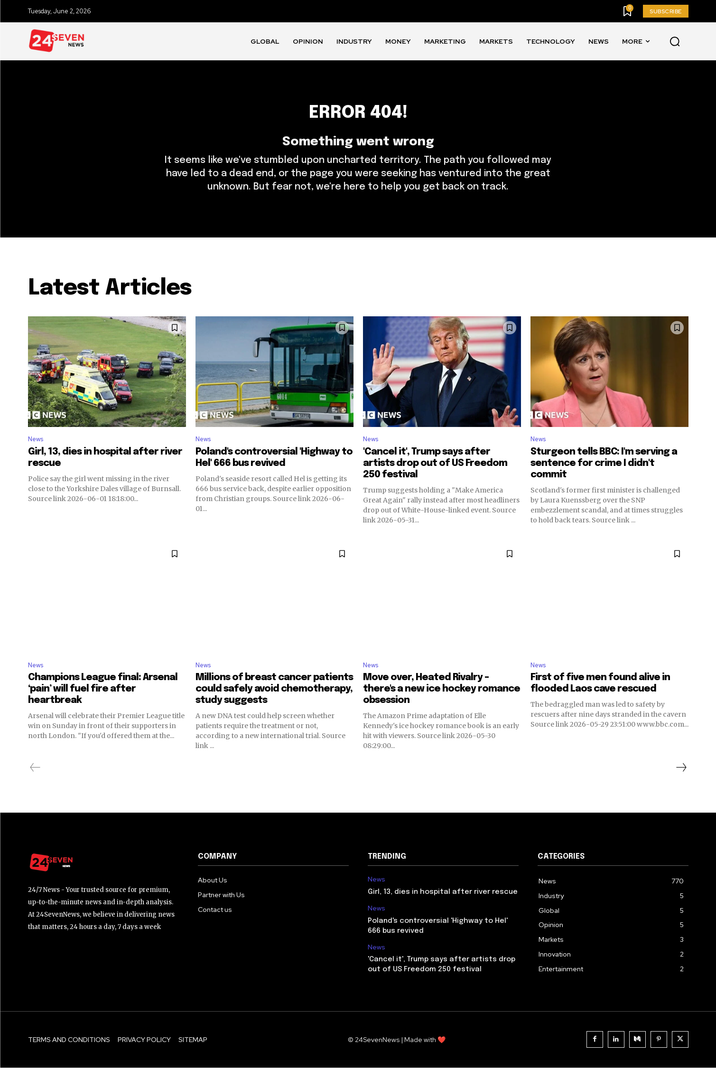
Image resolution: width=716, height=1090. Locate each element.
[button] (674, 42)
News (37, 458)
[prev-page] (35, 790)
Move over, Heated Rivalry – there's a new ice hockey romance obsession (441, 711)
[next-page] (680, 790)
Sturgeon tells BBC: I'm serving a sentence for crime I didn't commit (603, 483)
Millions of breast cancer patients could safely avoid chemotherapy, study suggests (274, 711)
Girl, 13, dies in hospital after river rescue (443, 914)
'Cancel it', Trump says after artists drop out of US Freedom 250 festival (435, 483)
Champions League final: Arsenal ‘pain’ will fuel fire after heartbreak (102, 711)
